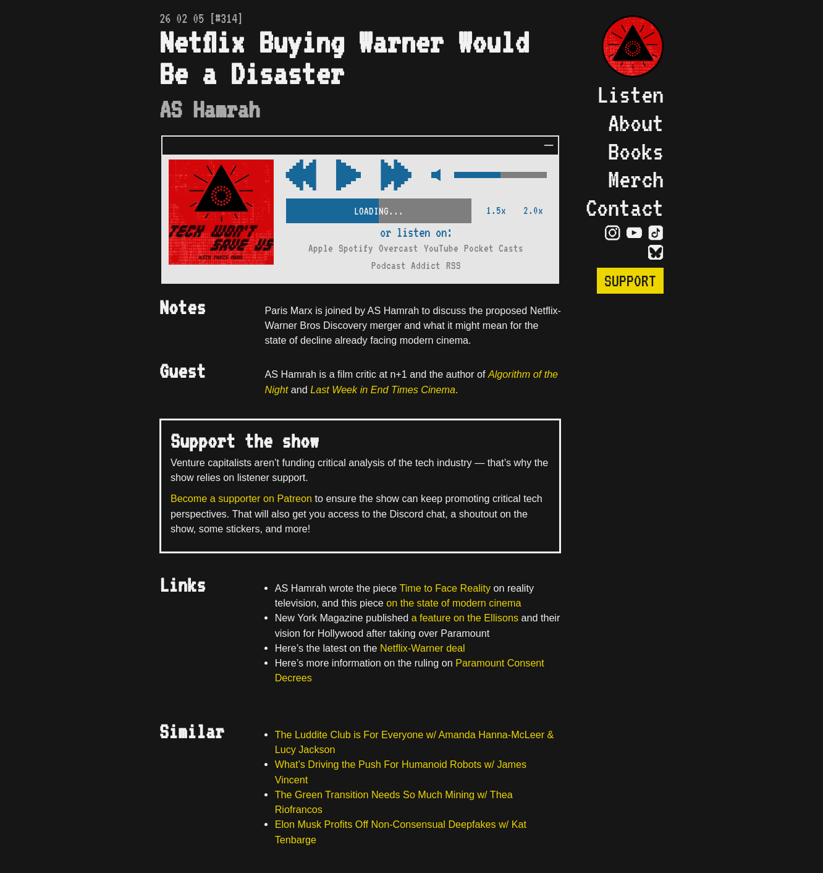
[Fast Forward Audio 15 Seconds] (300, 176)
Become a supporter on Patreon (241, 498)
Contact (625, 207)
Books (636, 151)
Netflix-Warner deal (422, 648)
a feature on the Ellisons (465, 617)
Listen (630, 94)
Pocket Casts (493, 248)
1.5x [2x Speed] (496, 210)
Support (630, 280)
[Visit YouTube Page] (634, 232)
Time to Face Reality (445, 588)
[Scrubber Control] (378, 208)
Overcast (398, 248)
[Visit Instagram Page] (612, 232)
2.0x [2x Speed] (533, 210)
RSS (453, 265)
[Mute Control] (433, 176)
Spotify (356, 248)
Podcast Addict (406, 265)
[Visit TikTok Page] (656, 232)
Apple (320, 248)
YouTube (441, 248)
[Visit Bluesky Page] (656, 252)
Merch (636, 178)
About (636, 122)
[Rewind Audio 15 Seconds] (396, 176)
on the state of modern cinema (452, 602)
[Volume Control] (500, 176)
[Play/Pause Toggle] (348, 176)
